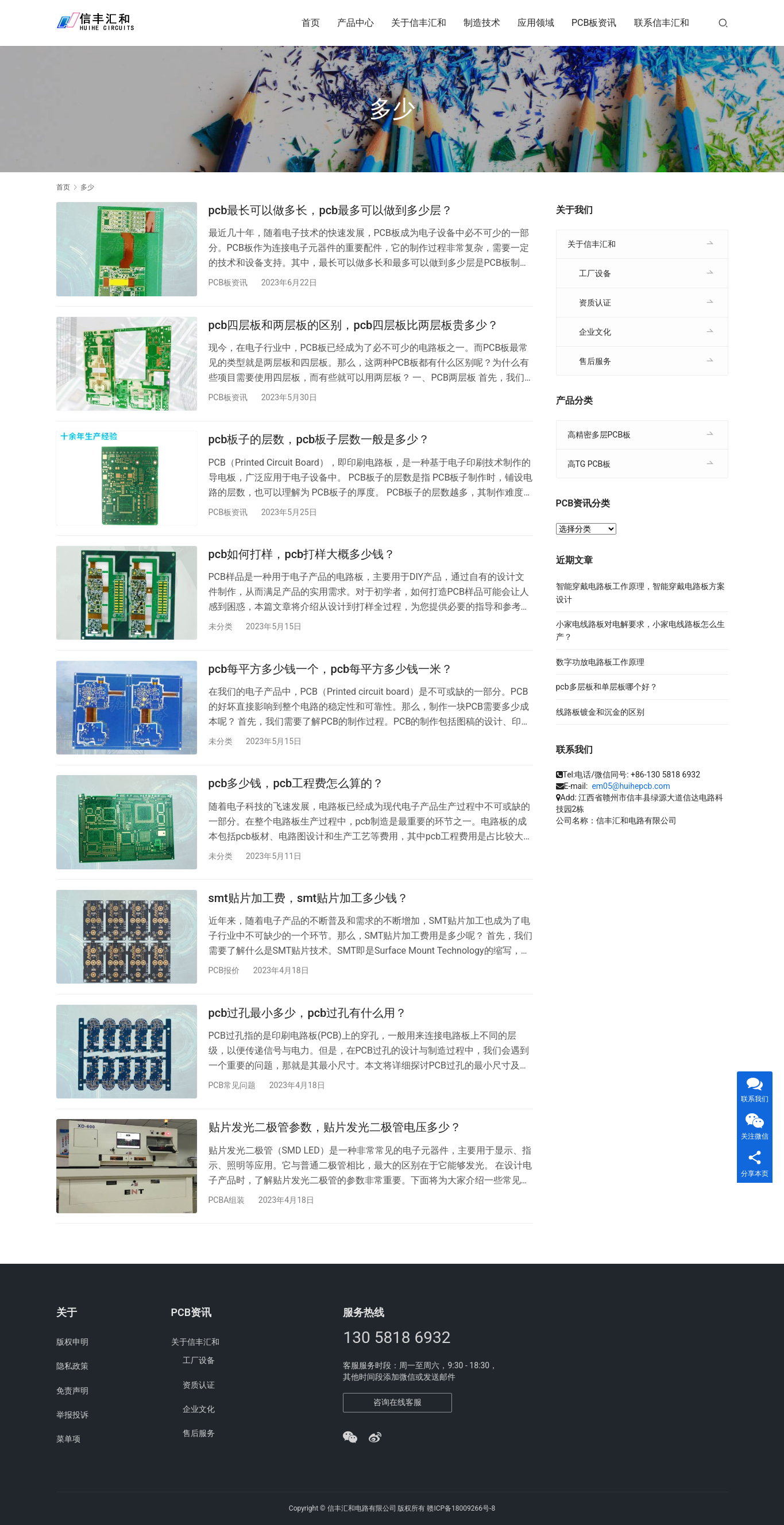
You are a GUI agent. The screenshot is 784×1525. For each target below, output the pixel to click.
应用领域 (535, 22)
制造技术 (482, 22)
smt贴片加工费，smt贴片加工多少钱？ (308, 914)
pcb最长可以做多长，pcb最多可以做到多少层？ (330, 210)
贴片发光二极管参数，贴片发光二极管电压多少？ (334, 1149)
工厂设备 (595, 273)
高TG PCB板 (589, 464)
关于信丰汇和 (418, 22)
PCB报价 (224, 986)
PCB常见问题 (232, 1104)
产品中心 (355, 22)
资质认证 (595, 302)
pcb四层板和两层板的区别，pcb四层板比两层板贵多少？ (353, 328)
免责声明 (72, 1390)
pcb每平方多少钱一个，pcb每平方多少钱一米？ (330, 680)
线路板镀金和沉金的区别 (600, 712)
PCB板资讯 (593, 22)
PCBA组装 (226, 1221)
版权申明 (72, 1341)
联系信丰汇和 (661, 22)
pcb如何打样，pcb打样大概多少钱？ (302, 562)
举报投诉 (72, 1414)
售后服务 (595, 361)
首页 (311, 22)
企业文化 (595, 331)
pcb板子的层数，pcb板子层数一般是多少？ (319, 445)
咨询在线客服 (397, 1402)
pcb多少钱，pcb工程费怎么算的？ (296, 797)
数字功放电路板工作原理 (600, 662)
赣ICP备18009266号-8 (461, 1508)
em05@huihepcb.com (631, 786)
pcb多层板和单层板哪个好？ (607, 686)
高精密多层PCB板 (599, 434)
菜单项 (68, 1439)
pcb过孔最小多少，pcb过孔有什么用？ (307, 1032)
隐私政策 (72, 1366)
